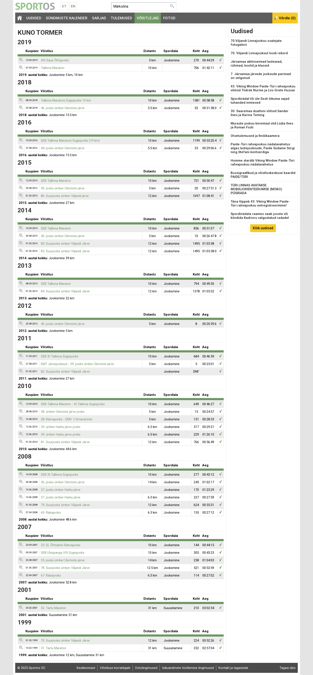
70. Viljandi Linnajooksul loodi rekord (259, 53)
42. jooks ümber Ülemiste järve (63, 236)
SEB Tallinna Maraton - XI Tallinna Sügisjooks (73, 404)
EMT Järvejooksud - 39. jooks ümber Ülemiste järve (77, 364)
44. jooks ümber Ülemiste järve (63, 148)
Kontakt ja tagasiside (233, 668)
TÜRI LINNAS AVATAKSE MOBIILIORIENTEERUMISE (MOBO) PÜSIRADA (256, 189)
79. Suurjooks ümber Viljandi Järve (65, 505)
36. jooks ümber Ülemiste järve (63, 482)
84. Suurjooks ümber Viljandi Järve (65, 291)
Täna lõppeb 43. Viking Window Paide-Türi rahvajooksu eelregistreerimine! (260, 203)
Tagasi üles (288, 668)
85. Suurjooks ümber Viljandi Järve (65, 244)
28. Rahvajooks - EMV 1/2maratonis (66, 419)
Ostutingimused (146, 668)
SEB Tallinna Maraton (56, 181)
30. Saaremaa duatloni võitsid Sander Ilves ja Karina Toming (259, 113)
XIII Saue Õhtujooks (55, 60)
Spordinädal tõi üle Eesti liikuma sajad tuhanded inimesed (260, 101)
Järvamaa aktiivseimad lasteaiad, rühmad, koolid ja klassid (256, 63)
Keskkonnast (86, 668)
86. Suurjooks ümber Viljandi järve (65, 196)
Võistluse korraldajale (115, 668)
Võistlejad (148, 18)
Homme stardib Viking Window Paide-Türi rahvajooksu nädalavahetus (263, 162)
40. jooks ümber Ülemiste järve (63, 324)
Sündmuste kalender (66, 18)
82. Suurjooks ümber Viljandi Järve (65, 372)
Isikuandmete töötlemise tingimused (188, 668)
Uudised (33, 18)
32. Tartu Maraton (53, 608)
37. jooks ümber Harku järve (60, 490)
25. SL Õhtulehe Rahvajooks (60, 545)
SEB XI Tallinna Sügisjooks (59, 356)
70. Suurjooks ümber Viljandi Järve (65, 640)
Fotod (169, 18)
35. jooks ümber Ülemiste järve (63, 560)
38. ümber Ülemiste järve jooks (63, 412)
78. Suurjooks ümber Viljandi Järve (65, 568)
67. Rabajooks (51, 575)
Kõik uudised (263, 228)
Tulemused (121, 18)
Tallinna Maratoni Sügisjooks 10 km (66, 100)
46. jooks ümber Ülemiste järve (63, 108)
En (73, 6)
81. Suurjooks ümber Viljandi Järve (65, 442)
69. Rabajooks (51, 512)
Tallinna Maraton (52, 68)
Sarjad (99, 18)
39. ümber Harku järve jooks (60, 427)
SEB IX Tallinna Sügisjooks (59, 475)
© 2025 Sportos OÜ (31, 668)
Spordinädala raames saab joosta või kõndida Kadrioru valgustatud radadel (260, 216)
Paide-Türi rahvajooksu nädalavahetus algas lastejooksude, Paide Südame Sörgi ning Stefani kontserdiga (263, 148)
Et (64, 6)
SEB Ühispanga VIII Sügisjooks (62, 553)
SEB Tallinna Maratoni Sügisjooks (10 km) (70, 141)
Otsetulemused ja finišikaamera (255, 136)
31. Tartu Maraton (53, 648)
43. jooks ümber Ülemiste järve (63, 188)
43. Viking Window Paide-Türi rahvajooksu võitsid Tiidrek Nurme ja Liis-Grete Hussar (263, 88)
